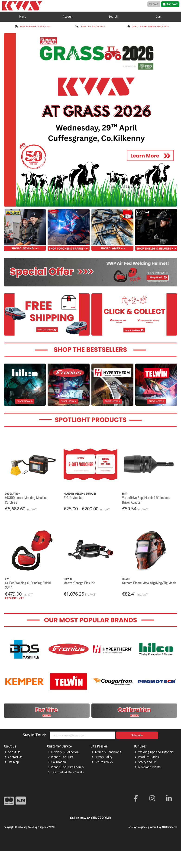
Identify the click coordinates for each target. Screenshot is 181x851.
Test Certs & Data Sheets (66, 772)
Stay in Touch (34, 735)
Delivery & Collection (63, 752)
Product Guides (147, 757)
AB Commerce (169, 827)
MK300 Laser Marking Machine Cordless (26, 500)
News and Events (147, 767)
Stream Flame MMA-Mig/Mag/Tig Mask (149, 583)
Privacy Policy (102, 757)
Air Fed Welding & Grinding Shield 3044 (28, 585)
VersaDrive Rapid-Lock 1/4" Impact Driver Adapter (146, 500)
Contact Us (13, 757)
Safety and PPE (146, 762)
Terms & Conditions (106, 752)
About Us (12, 752)
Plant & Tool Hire (61, 757)
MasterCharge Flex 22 (79, 583)
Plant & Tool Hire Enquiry (66, 767)
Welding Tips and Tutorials (154, 752)
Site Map (11, 762)
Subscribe (137, 735)
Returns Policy (102, 762)
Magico (141, 827)
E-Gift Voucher (74, 497)
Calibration (57, 762)
